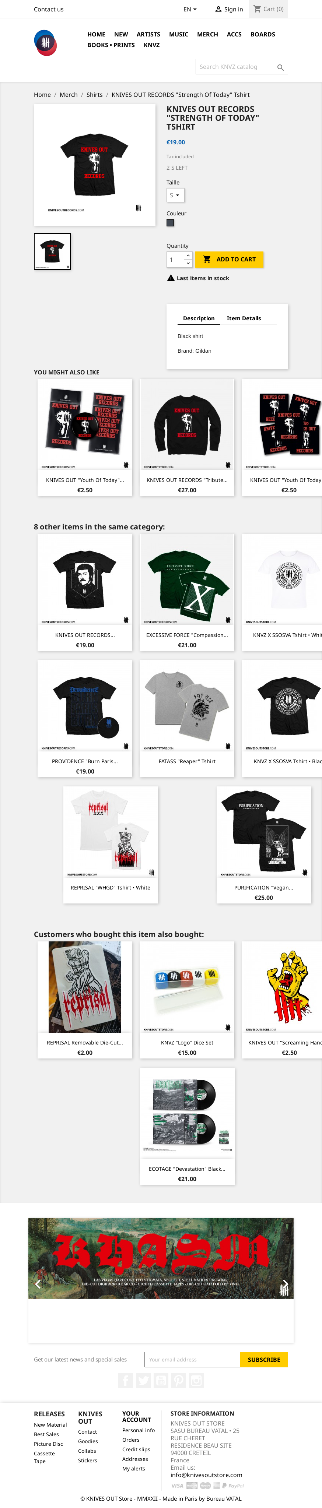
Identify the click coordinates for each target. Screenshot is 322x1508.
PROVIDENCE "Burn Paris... (85, 761)
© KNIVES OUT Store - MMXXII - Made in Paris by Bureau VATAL (161, 1498)
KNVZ (152, 45)
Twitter (143, 1380)
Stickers (87, 1460)
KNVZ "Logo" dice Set (187, 1042)
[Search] (242, 66)
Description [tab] (199, 318)
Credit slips (136, 1449)
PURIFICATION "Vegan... (263, 887)
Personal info (138, 1430)
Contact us (49, 9)
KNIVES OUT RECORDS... (85, 634)
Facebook (125, 1380)
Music (178, 34)
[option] (161, 1280)
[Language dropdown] (191, 10)
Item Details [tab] (244, 318)
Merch (207, 34)
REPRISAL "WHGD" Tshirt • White (110, 887)
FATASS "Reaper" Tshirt (187, 761)
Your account (136, 1416)
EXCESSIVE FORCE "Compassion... (187, 634)
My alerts (133, 1468)
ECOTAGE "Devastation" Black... (187, 1168)
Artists (148, 34)
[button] (48, 1280)
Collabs (87, 1450)
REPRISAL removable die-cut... (85, 1042)
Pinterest (178, 1380)
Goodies (88, 1441)
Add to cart (229, 259)
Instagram (196, 1380)
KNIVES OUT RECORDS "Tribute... (187, 479)
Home (96, 34)
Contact (87, 1431)
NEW (121, 34)
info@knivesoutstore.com (206, 1475)
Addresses (135, 1458)
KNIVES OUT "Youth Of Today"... (85, 479)
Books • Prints (111, 45)
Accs (234, 34)
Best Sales (46, 1434)
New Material (50, 1424)
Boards (263, 34)
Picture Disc (48, 1443)
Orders (131, 1439)
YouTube (161, 1380)
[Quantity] (175, 259)
